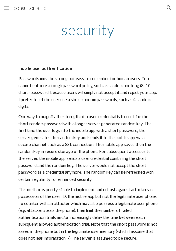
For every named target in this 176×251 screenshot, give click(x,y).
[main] (88, 30)
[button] (7, 8)
